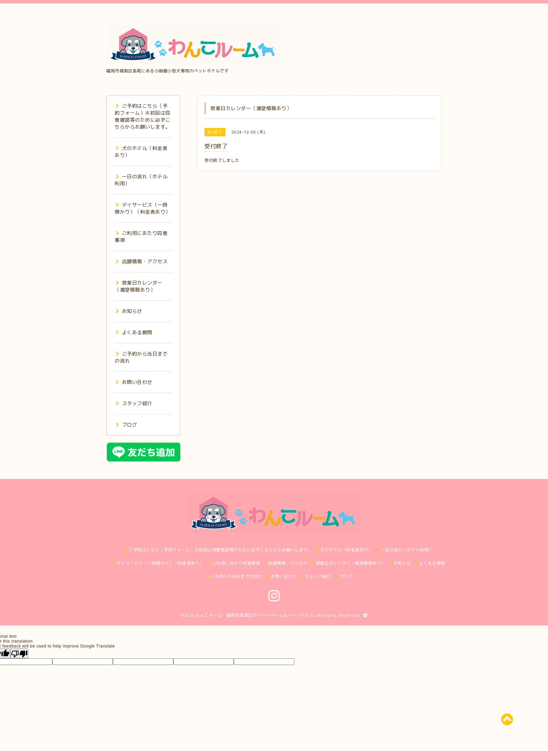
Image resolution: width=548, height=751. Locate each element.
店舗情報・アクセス (141, 261)
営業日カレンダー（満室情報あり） (139, 286)
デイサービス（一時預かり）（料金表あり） (143, 208)
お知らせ (129, 311)
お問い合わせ (134, 382)
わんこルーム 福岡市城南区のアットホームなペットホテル (255, 615)
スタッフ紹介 (134, 403)
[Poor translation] (19, 653)
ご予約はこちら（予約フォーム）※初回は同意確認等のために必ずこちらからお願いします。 (143, 116)
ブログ (126, 424)
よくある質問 (134, 332)
